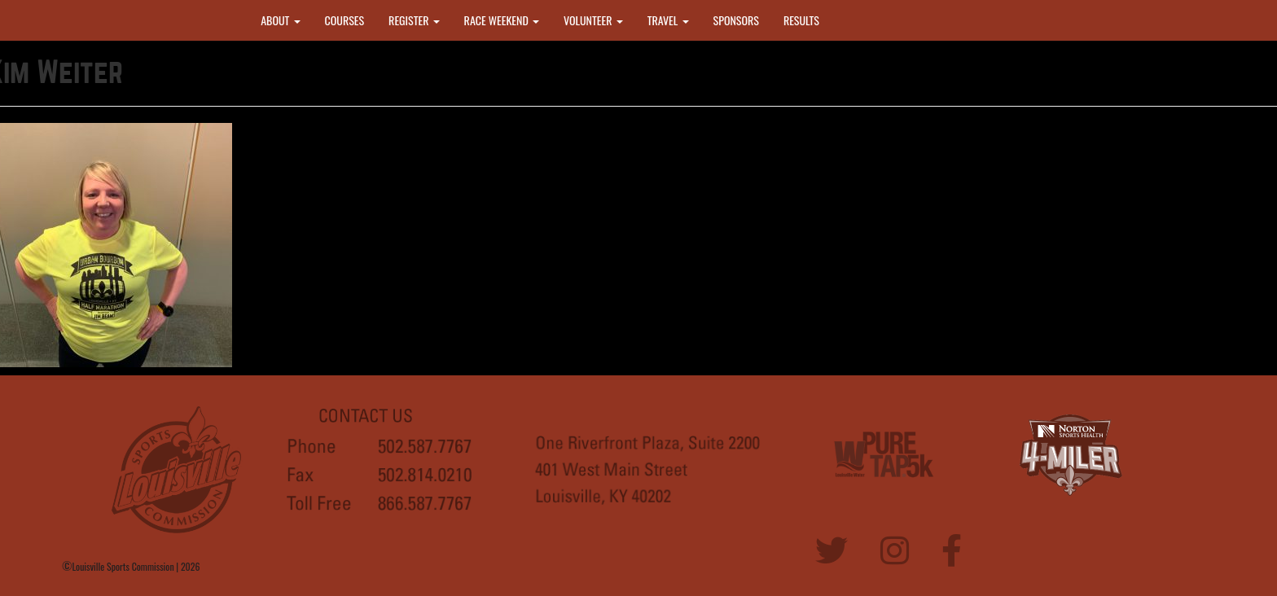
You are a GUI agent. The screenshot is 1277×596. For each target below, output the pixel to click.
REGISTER (414, 19)
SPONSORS (736, 19)
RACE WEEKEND (501, 19)
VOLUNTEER (593, 19)
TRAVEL (668, 19)
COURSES (345, 19)
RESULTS (801, 19)
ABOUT (280, 19)
